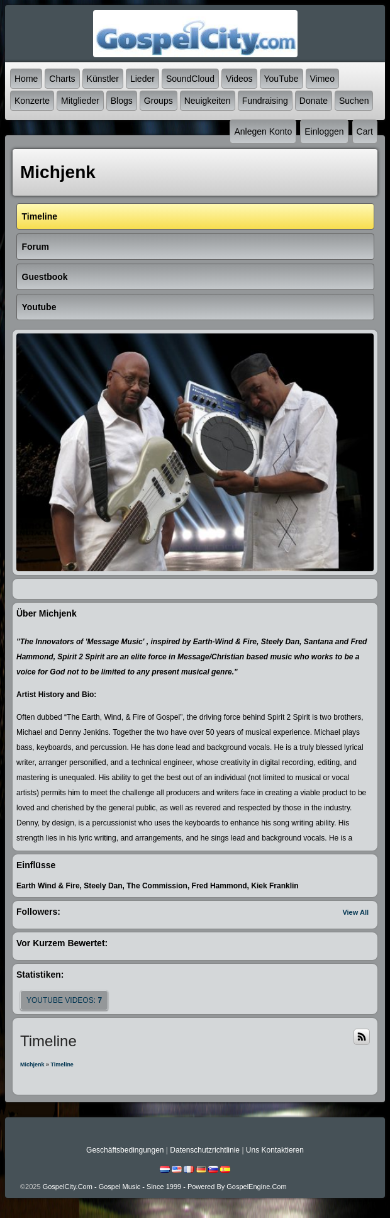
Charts (62, 79)
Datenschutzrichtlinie (205, 1150)
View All (355, 912)
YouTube (281, 79)
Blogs (122, 101)
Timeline (62, 1064)
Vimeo (322, 79)
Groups (158, 101)
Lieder (142, 79)
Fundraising (265, 101)
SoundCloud (190, 79)
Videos (239, 79)
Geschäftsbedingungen (125, 1150)
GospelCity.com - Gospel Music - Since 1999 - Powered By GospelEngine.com (165, 1186)
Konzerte (32, 101)
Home (26, 79)
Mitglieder (80, 101)
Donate (313, 101)
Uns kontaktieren (275, 1150)
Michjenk (32, 1064)
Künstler (103, 79)
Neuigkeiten (207, 101)
